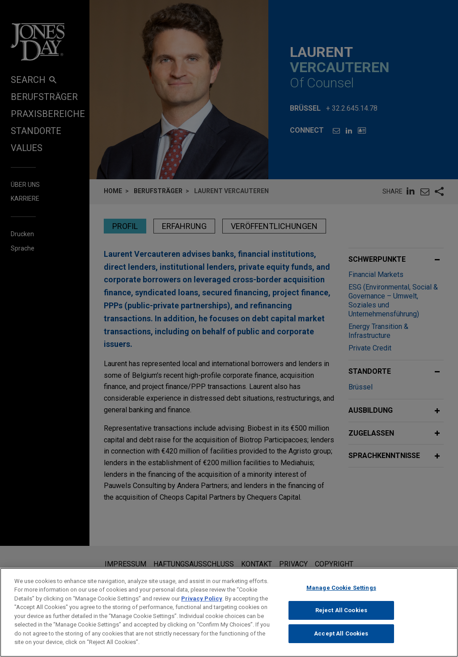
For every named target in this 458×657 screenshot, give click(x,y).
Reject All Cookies (341, 614)
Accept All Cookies (341, 637)
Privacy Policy (201, 602)
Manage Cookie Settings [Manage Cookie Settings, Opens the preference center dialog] (341, 591)
